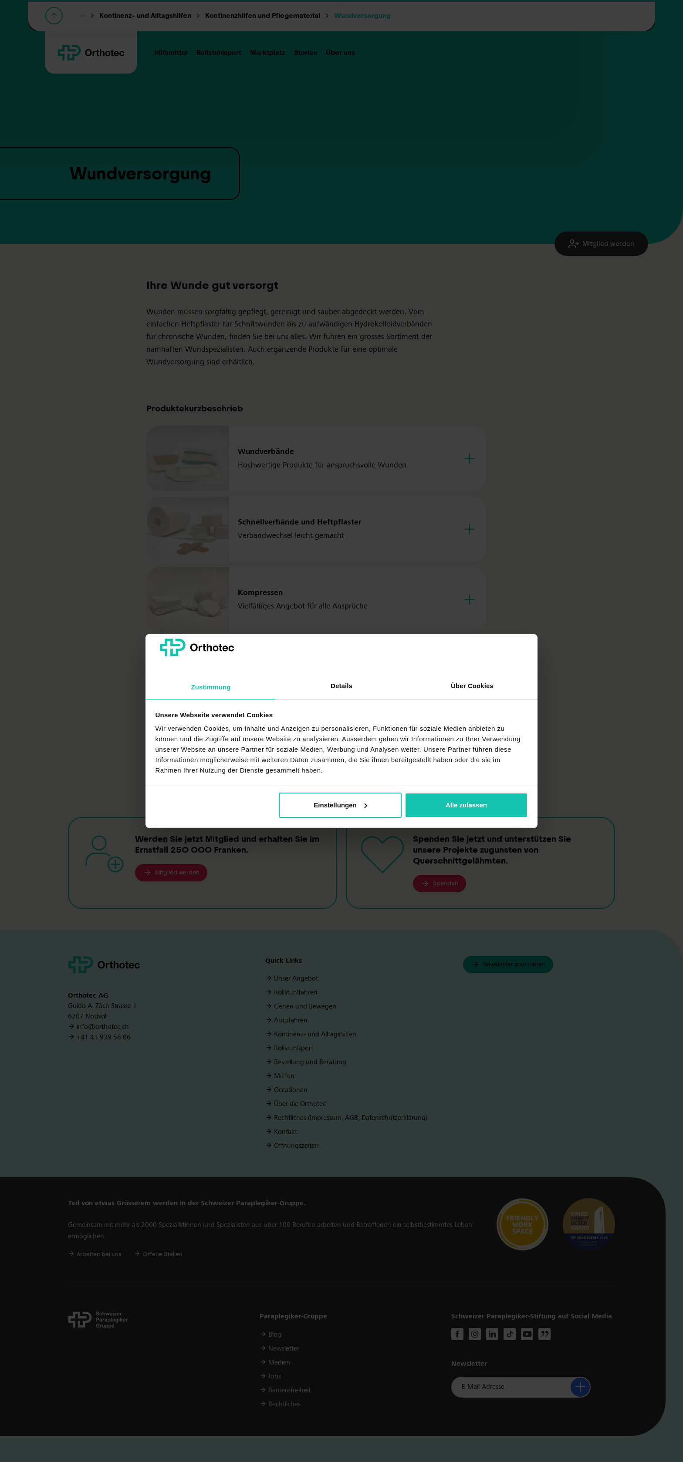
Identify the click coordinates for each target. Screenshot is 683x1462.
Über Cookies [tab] (472, 685)
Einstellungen (340, 805)
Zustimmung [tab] (211, 687)
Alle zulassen (466, 805)
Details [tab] (341, 685)
